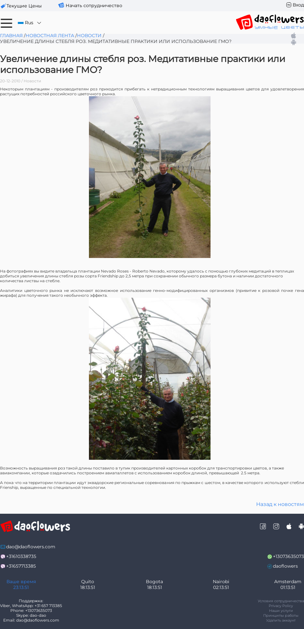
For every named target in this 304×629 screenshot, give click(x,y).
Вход (298, 5)
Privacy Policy (281, 605)
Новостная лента (50, 35)
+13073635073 (288, 556)
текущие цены (24, 6)
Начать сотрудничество (94, 5)
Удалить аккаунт (281, 620)
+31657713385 (21, 566)
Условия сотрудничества (281, 601)
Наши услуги (281, 610)
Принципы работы (281, 615)
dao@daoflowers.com (30, 547)
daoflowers (285, 566)
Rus (30, 23)
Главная (11, 35)
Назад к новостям (280, 504)
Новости (89, 35)
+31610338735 (21, 556)
